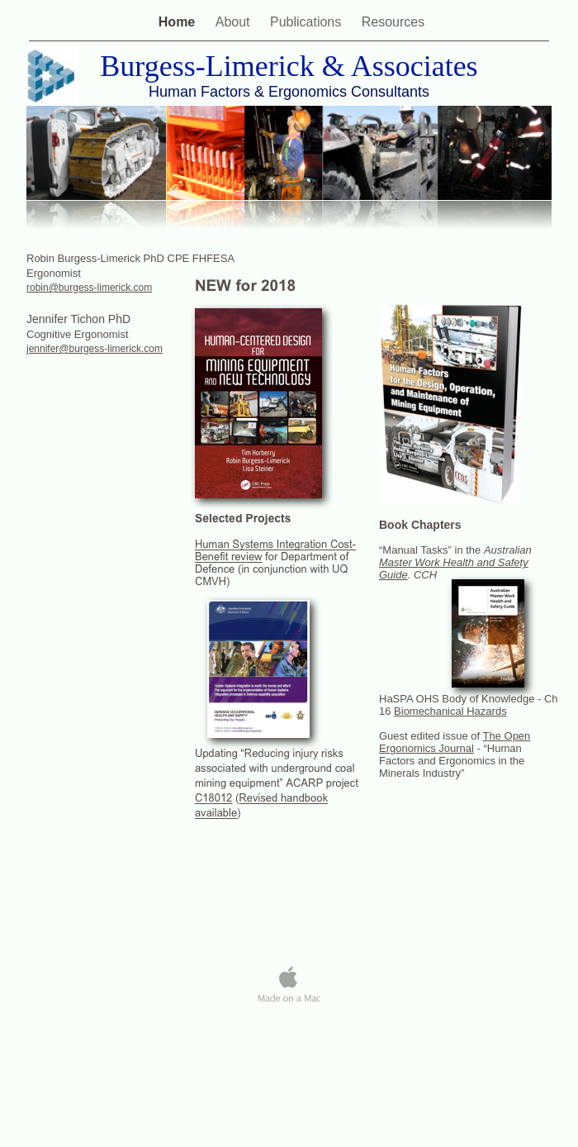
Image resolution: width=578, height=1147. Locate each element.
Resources (393, 22)
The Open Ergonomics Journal (454, 742)
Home (179, 22)
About (234, 22)
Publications (307, 22)
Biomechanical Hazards (450, 711)
